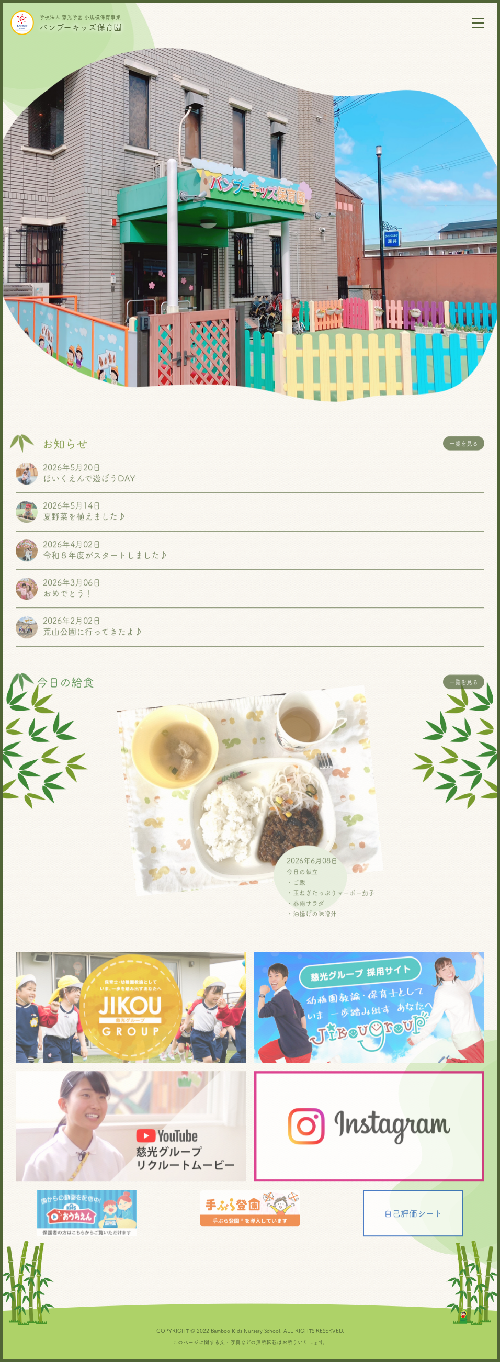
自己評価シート (413, 1222)
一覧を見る (463, 452)
